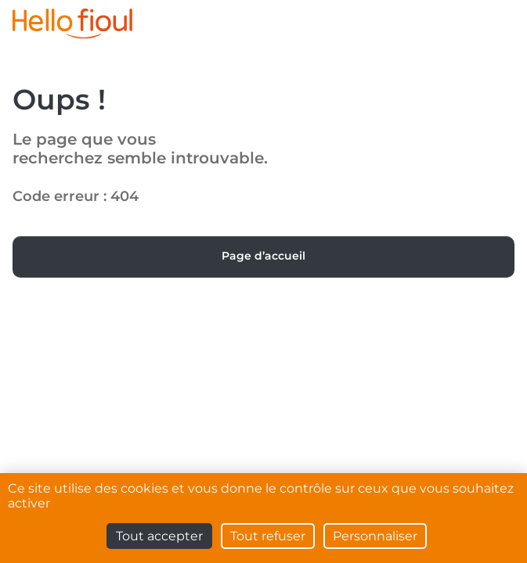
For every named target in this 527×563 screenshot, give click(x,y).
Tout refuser (267, 536)
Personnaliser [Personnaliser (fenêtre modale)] (375, 536)
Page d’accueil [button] (263, 256)
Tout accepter (159, 536)
